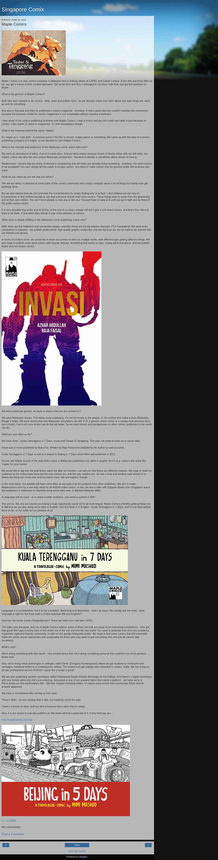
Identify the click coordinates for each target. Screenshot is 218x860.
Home (77, 845)
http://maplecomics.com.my (17, 719)
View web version (77, 851)
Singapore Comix (23, 9)
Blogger (83, 857)
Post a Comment (13, 834)
